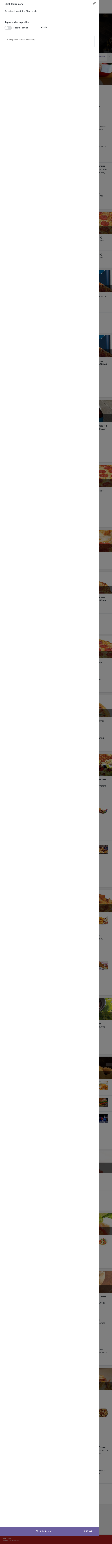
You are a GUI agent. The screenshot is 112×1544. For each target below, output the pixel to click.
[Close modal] (95, 4)
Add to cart (65, 1531)
